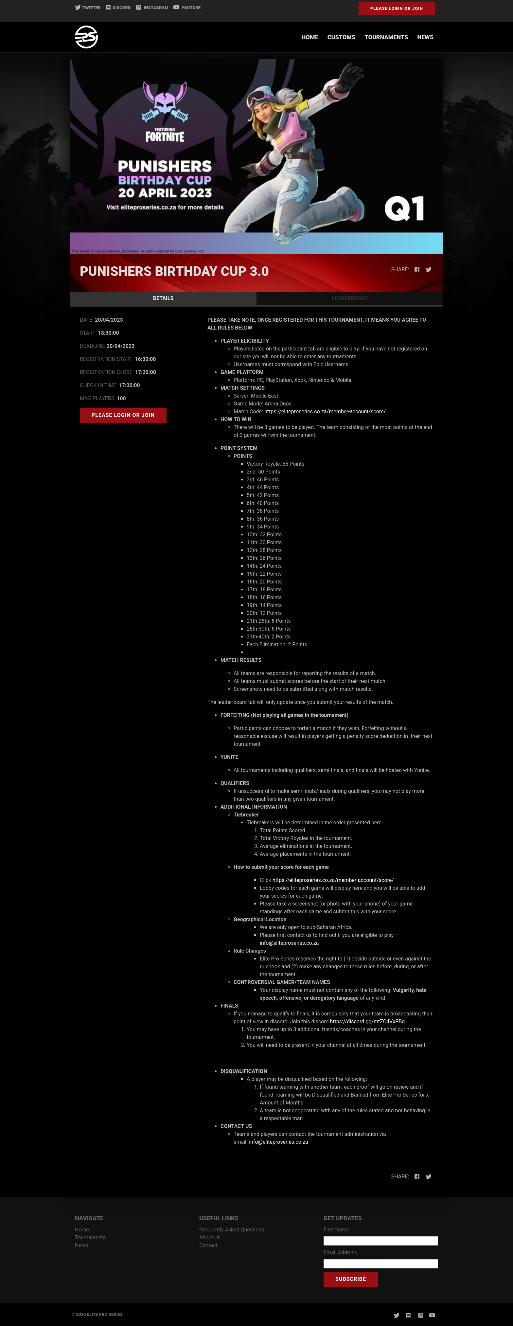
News (425, 37)
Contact (208, 1245)
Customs (341, 37)
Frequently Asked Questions (231, 1230)
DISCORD (118, 7)
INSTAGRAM (151, 7)
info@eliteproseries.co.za (289, 943)
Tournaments (386, 37)
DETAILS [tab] (163, 298)
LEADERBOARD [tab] (350, 298)
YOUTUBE (187, 7)
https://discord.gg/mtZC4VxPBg (367, 1021)
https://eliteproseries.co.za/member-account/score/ (325, 411)
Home (310, 37)
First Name (336, 1230)
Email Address (340, 1252)
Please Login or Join (396, 8)
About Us (210, 1237)
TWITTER (88, 7)
